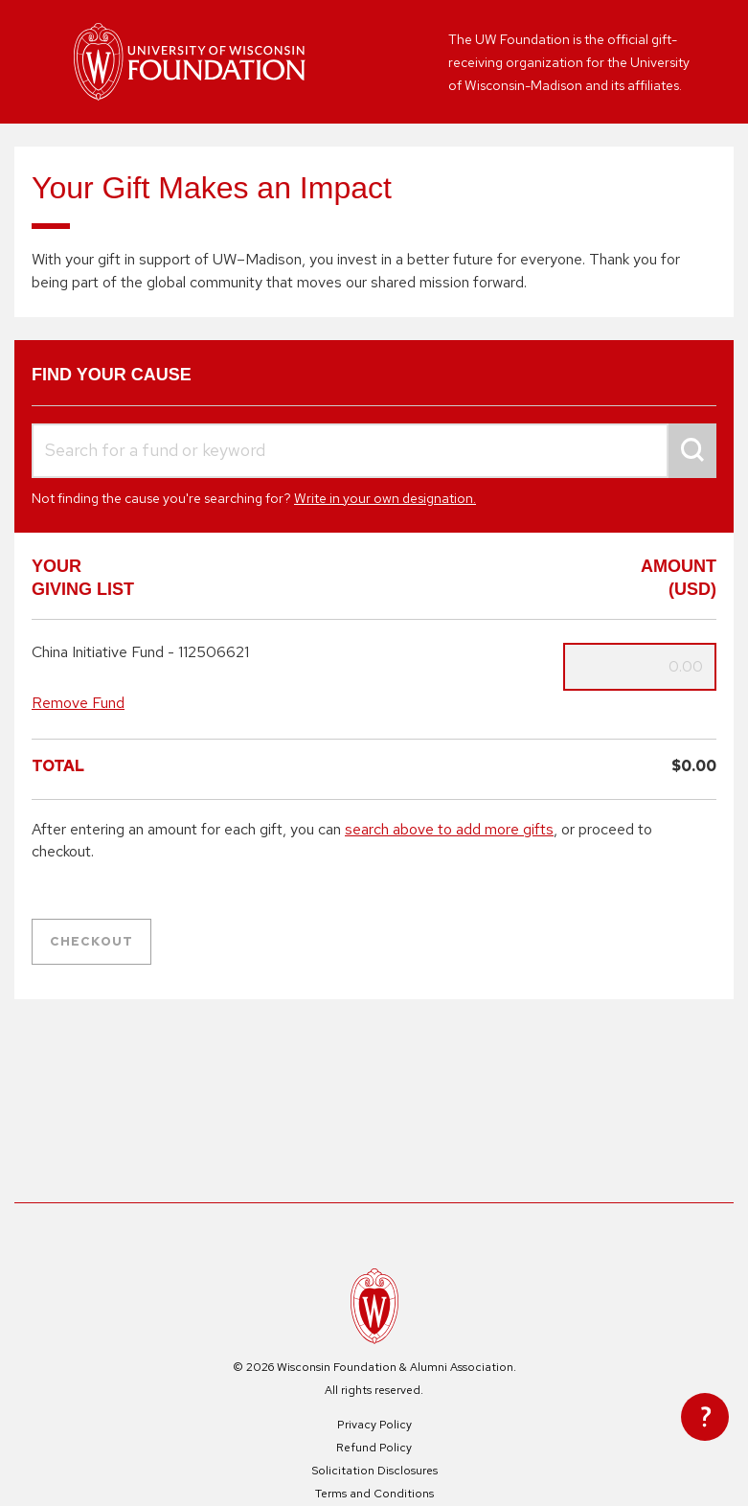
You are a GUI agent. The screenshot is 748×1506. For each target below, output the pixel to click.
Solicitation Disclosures (374, 1470)
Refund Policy (374, 1447)
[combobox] (374, 450)
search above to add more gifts (449, 829)
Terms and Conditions (374, 1493)
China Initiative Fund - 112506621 (140, 652)
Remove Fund (78, 703)
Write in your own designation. (385, 498)
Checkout (91, 941)
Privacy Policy (374, 1424)
